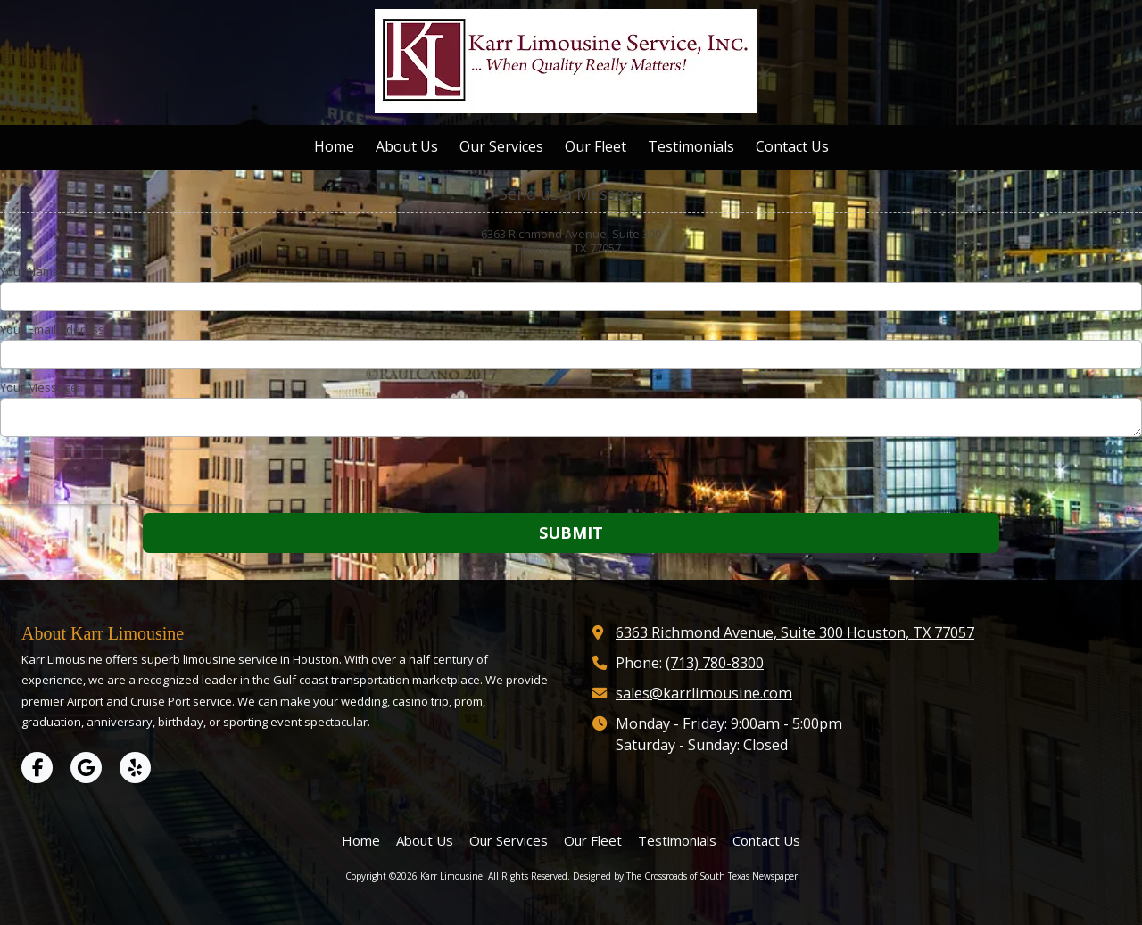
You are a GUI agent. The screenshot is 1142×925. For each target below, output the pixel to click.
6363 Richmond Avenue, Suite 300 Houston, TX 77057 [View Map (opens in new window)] (795, 632)
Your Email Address (52, 329)
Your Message (39, 387)
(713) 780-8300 (715, 663)
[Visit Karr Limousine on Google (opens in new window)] (86, 767)
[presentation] (114, 477)
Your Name (30, 271)
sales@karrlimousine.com (704, 693)
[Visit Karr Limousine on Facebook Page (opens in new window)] (37, 767)
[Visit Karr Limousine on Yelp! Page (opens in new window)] (135, 767)
